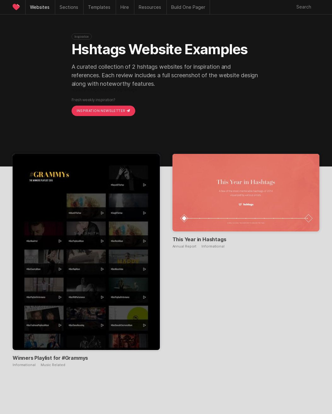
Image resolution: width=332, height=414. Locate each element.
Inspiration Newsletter (103, 110)
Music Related (53, 365)
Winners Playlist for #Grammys (50, 358)
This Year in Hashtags (199, 239)
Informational (24, 365)
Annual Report (184, 246)
